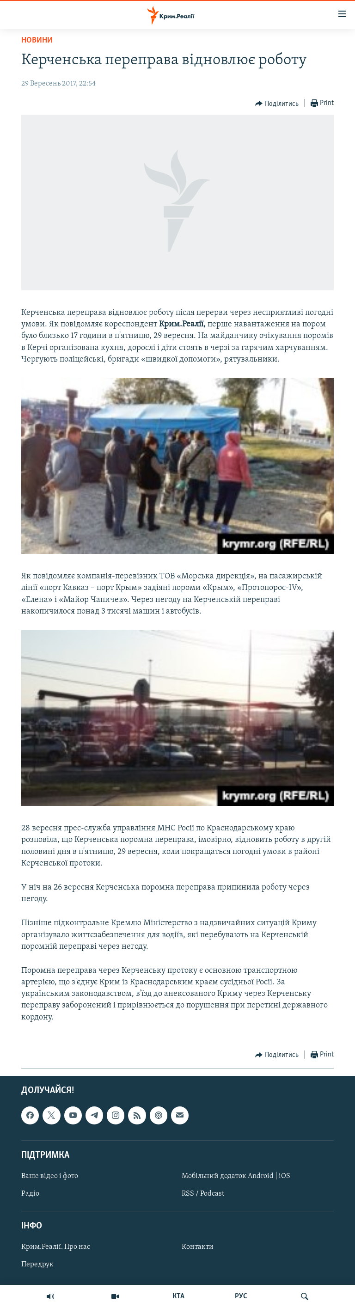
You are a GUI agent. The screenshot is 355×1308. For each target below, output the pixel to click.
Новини (37, 40)
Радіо (30, 1193)
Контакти (198, 1247)
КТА (178, 1296)
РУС (241, 1296)
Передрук (37, 1264)
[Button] (277, 103)
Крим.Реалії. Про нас (55, 1247)
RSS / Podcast (203, 1193)
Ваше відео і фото (49, 1176)
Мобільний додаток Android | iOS (236, 1176)
